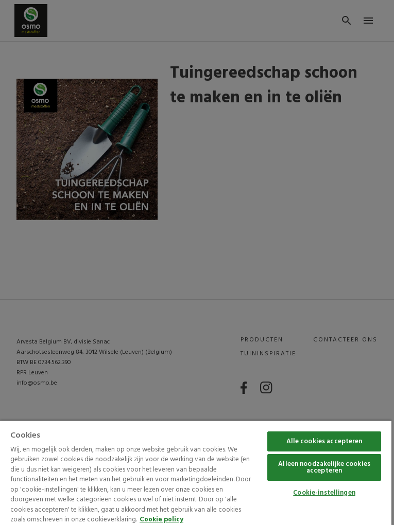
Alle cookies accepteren (324, 441)
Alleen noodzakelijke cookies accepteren (324, 467)
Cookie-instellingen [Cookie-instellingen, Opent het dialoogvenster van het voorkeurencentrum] (324, 492)
